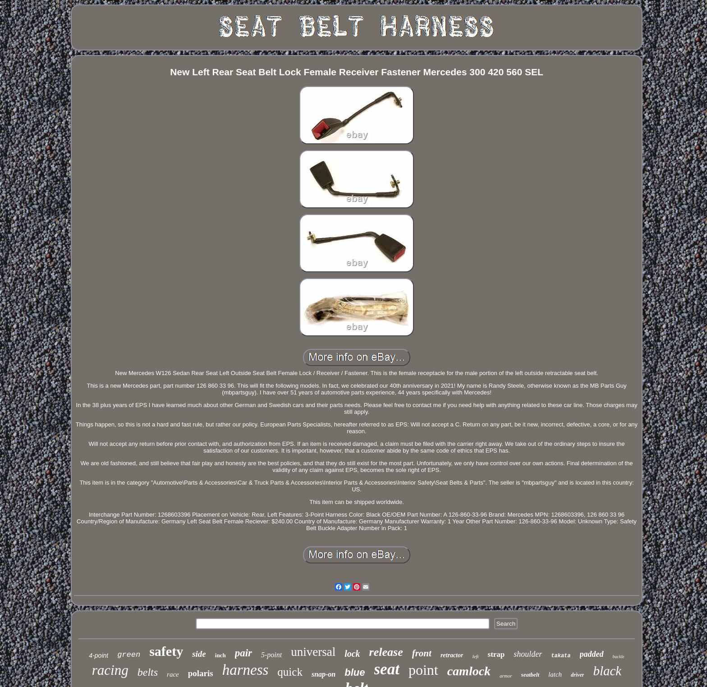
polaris (200, 673)
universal (313, 652)
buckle (618, 656)
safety (166, 651)
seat (386, 669)
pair (243, 653)
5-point (271, 655)
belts (148, 672)
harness (245, 670)
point (423, 670)
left (475, 656)
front (422, 653)
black (607, 671)
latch (555, 674)
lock (352, 654)
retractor (452, 655)
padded (592, 654)
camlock (469, 671)
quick (290, 672)
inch (220, 655)
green (128, 654)
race (173, 674)
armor (506, 675)
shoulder (528, 654)
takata (560, 656)
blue (354, 672)
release (386, 652)
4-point (98, 655)
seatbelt (530, 674)
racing (110, 670)
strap (496, 654)
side (199, 654)
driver (577, 675)
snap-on (323, 674)
